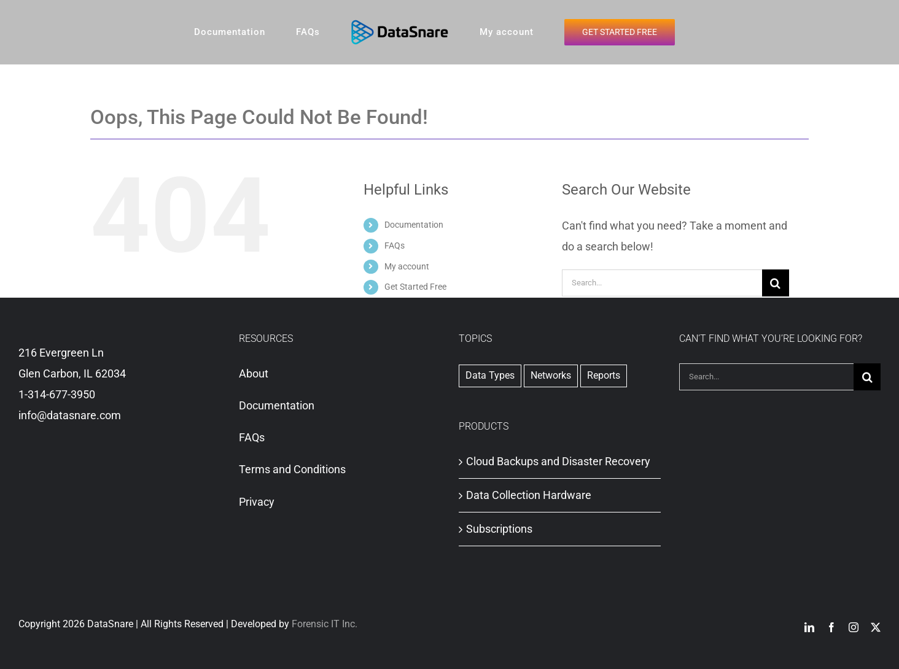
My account (406, 266)
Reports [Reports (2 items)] (603, 375)
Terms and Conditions (292, 469)
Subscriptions (499, 528)
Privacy (256, 501)
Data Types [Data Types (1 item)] (490, 375)
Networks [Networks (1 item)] (551, 375)
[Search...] (662, 282)
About (253, 373)
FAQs (394, 245)
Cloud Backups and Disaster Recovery (558, 461)
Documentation (413, 225)
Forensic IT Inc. (324, 624)
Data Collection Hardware (528, 495)
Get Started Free (415, 287)
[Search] (775, 282)
